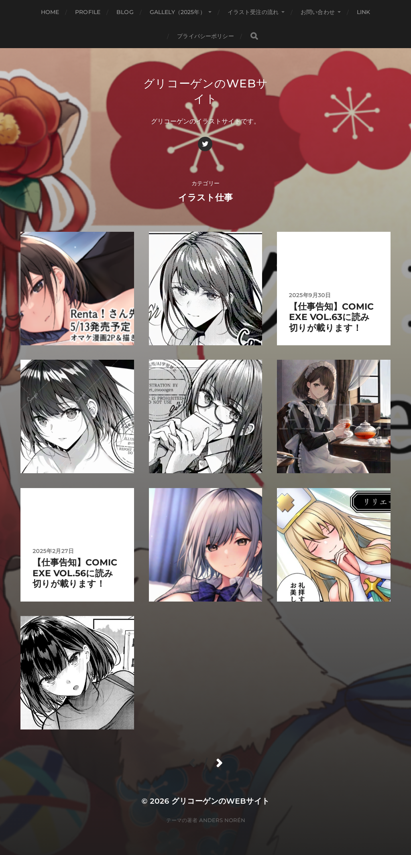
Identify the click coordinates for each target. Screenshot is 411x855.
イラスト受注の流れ (253, 12)
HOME (50, 12)
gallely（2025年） (178, 12)
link (363, 12)
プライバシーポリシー (205, 36)
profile (87, 12)
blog (125, 12)
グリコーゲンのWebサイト (220, 801)
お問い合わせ (318, 12)
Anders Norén (222, 820)
